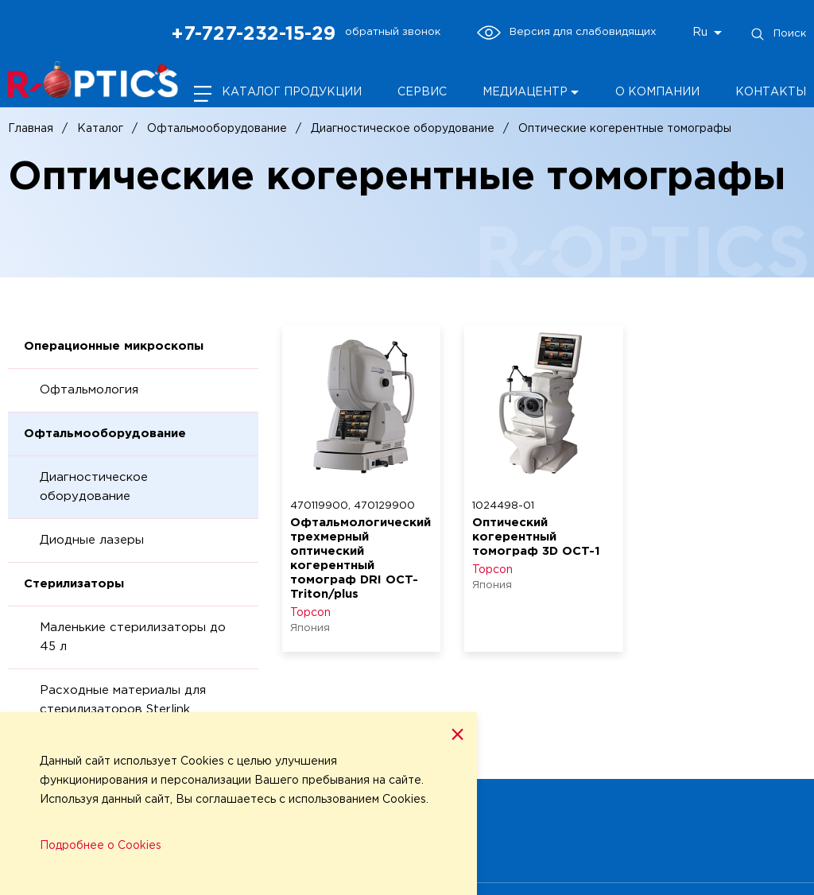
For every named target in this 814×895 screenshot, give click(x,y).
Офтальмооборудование (217, 129)
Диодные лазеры (92, 540)
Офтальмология (89, 390)
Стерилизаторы (74, 584)
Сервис (422, 92)
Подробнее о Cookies (100, 845)
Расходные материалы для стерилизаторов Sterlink (123, 700)
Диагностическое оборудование (402, 129)
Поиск (778, 34)
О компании (657, 92)
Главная (30, 129)
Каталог (100, 129)
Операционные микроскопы (114, 346)
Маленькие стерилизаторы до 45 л (133, 637)
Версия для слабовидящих (566, 32)
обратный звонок (392, 32)
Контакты (770, 92)
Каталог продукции (292, 92)
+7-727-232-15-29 (253, 34)
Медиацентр (525, 92)
